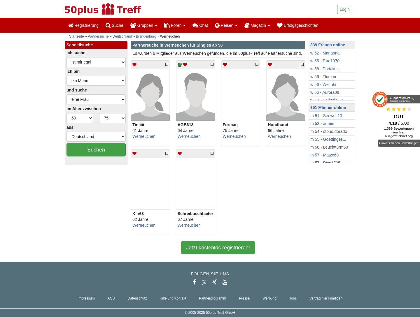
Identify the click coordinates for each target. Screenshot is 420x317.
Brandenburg (146, 36)
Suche (114, 25)
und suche (76, 90)
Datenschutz (137, 298)
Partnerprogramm (212, 298)
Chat (200, 25)
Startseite (76, 36)
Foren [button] (175, 25)
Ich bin (73, 71)
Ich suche (75, 52)
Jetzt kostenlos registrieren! (218, 248)
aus (70, 127)
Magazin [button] (257, 25)
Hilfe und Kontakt (173, 298)
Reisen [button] (226, 25)
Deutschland (122, 36)
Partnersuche (98, 36)
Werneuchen (143, 136)
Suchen (96, 150)
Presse (244, 298)
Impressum (86, 298)
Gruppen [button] (143, 25)
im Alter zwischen (83, 108)
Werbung (269, 298)
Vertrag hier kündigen (325, 298)
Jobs (293, 298)
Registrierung (83, 25)
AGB (111, 298)
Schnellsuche (79, 45)
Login (345, 9)
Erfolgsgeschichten (297, 25)
